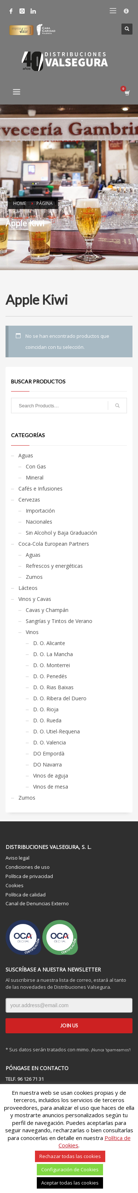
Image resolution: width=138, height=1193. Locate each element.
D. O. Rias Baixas (53, 687)
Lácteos (28, 587)
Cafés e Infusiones (40, 488)
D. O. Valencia (49, 742)
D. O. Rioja (46, 709)
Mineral (34, 477)
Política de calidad (26, 894)
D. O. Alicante (49, 643)
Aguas (25, 455)
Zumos (34, 576)
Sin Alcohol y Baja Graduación (61, 532)
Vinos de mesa (50, 786)
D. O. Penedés (50, 676)
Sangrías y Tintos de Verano (59, 620)
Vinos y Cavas (34, 598)
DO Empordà (48, 753)
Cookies (15, 885)
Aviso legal (17, 857)
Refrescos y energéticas (54, 565)
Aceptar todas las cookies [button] (70, 1182)
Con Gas (36, 466)
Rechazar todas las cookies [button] (70, 1156)
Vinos (32, 632)
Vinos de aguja (50, 775)
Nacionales (39, 521)
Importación (40, 510)
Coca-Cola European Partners (53, 543)
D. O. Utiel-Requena (56, 731)
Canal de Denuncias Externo (37, 903)
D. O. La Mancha (53, 654)
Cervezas (29, 499)
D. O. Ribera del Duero (59, 698)
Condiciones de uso (28, 867)
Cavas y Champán (47, 609)
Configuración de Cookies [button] (70, 1169)
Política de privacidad (29, 876)
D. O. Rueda (47, 720)
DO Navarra (47, 764)
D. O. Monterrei (51, 665)
